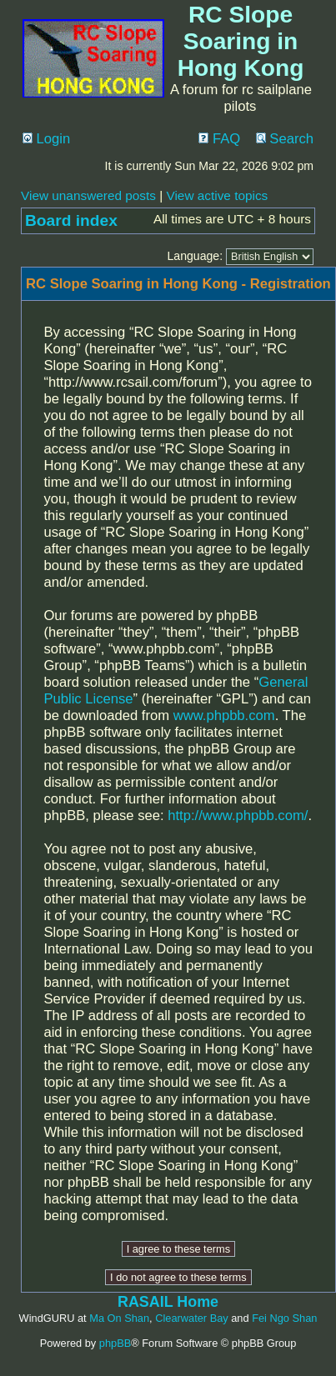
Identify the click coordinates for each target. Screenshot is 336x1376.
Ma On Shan (119, 1318)
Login (46, 139)
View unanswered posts (88, 195)
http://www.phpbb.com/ (238, 815)
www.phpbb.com (224, 715)
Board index (71, 220)
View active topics (217, 195)
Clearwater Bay (191, 1318)
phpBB (115, 1343)
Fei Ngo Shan (284, 1318)
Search (284, 139)
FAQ (219, 139)
